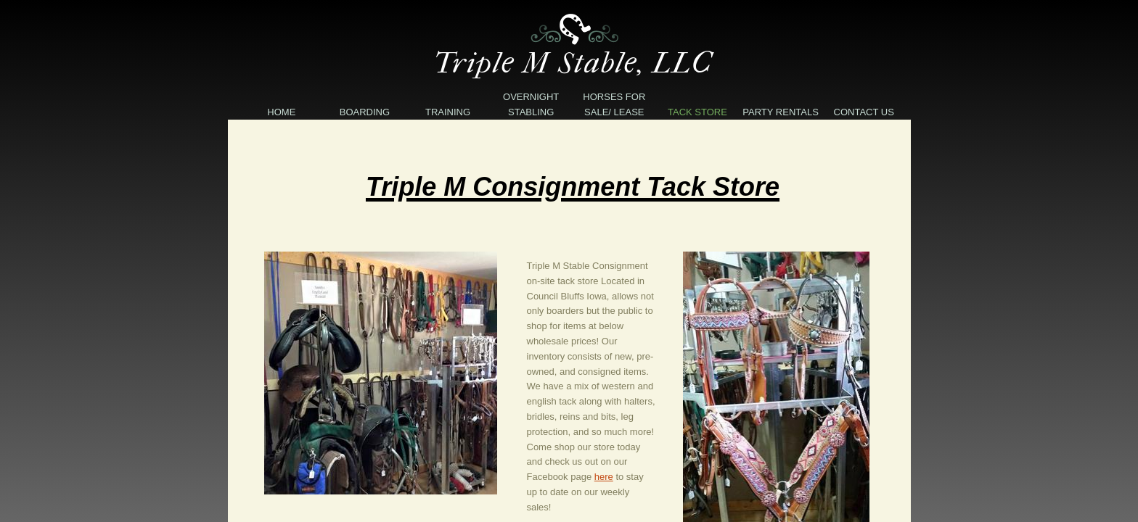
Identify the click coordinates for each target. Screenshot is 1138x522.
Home (281, 112)
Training (447, 112)
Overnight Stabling (531, 104)
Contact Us (864, 112)
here (603, 476)
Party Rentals (780, 112)
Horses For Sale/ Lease (614, 104)
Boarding (365, 112)
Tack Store (697, 112)
